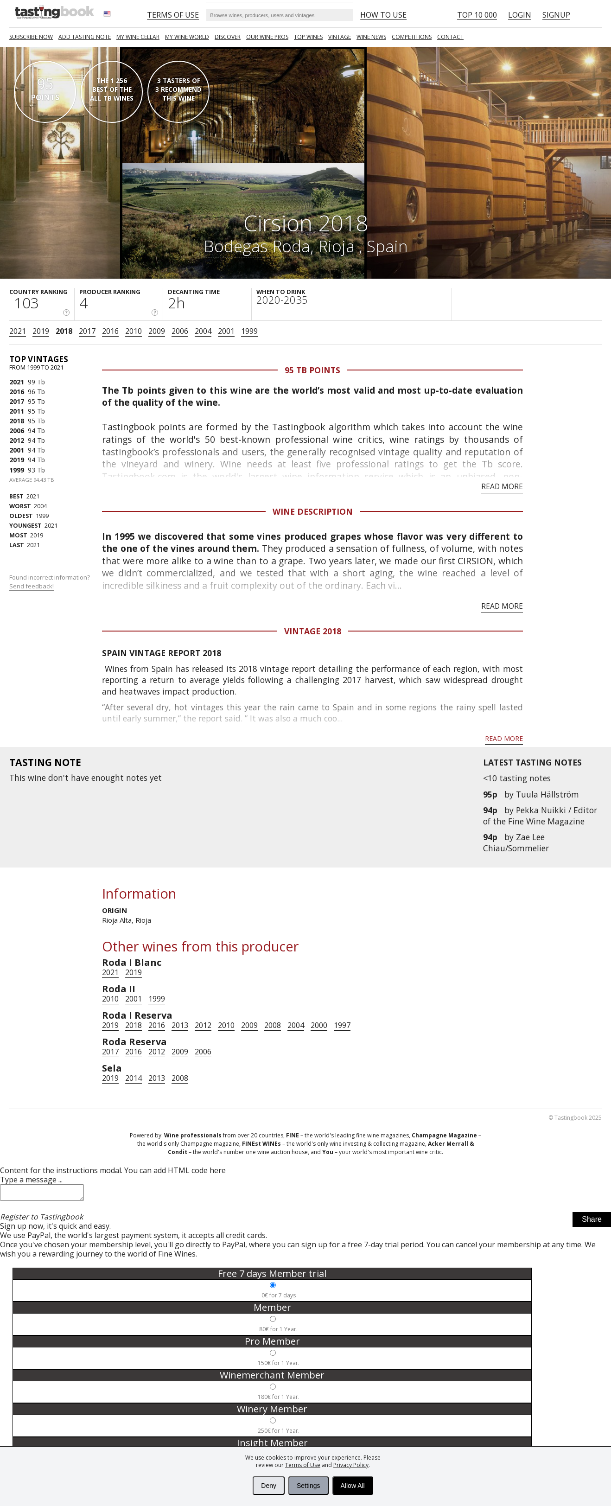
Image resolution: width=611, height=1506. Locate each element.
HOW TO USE (383, 15)
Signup (556, 15)
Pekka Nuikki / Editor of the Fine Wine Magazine (540, 815)
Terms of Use (302, 1465)
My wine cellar (137, 37)
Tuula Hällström (547, 794)
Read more (502, 486)
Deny (268, 1485)
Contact (450, 37)
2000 (319, 1025)
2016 (110, 331)
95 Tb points (312, 370)
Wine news (371, 37)
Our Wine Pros (267, 37)
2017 (87, 331)
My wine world (187, 37)
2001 (226, 331)
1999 (249, 331)
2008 (272, 1025)
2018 (64, 331)
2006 (180, 331)
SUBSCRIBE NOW (31, 37)
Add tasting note (84, 37)
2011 (16, 411)
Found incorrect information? (50, 581)
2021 (17, 331)
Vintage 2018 (312, 631)
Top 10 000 (477, 15)
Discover (228, 37)
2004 (203, 331)
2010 (133, 331)
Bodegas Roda (257, 246)
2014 (133, 1078)
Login (519, 15)
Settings (308, 1485)
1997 (342, 1025)
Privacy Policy (351, 1465)
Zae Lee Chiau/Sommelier (516, 842)
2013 (180, 1025)
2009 (156, 331)
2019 (40, 331)
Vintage (339, 37)
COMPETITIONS (412, 37)
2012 (16, 440)
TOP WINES (308, 37)
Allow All (353, 1485)
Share (592, 1222)
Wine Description (313, 511)
